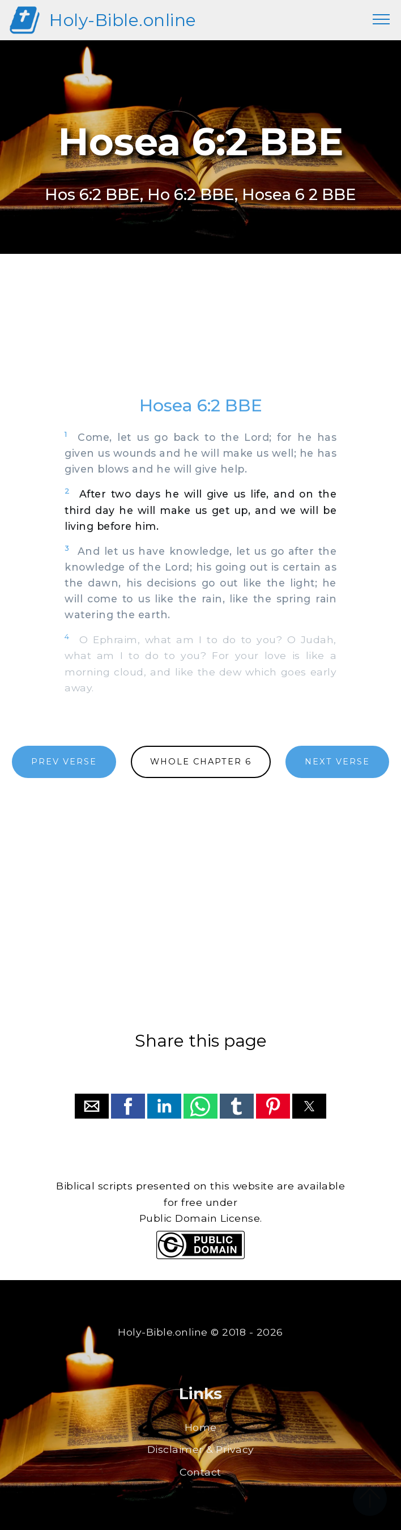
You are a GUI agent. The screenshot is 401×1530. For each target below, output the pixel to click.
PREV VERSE (64, 761)
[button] (92, 1106)
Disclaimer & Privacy (200, 1449)
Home (201, 1427)
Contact (200, 1472)
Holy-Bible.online (123, 20)
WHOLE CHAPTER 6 (200, 761)
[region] (200, 335)
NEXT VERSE (337, 761)
